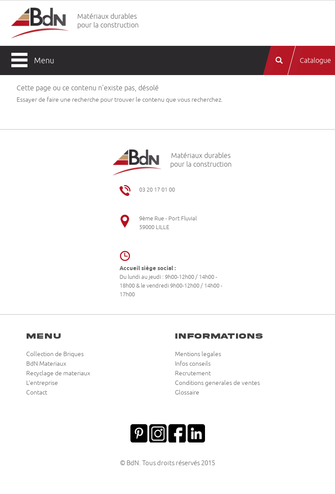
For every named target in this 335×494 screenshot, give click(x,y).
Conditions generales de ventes (217, 383)
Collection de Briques (55, 354)
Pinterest (138, 432)
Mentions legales (198, 354)
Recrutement (193, 373)
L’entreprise (42, 383)
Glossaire (187, 393)
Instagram (158, 432)
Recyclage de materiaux (58, 373)
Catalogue (315, 60)
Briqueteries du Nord (40, 23)
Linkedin (196, 432)
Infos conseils (193, 364)
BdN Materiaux (46, 364)
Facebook (177, 432)
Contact (36, 393)
